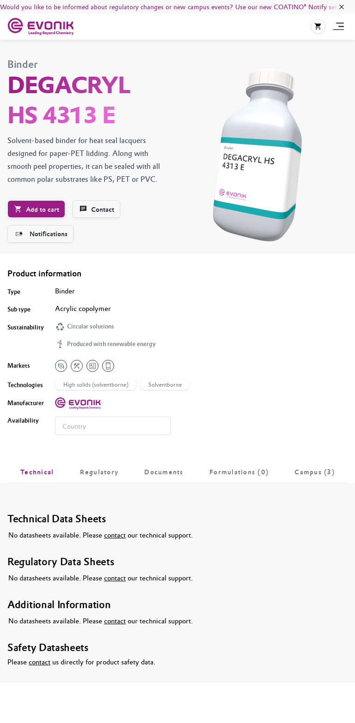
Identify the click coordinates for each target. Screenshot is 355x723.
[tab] (37, 472)
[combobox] (112, 425)
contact (115, 535)
